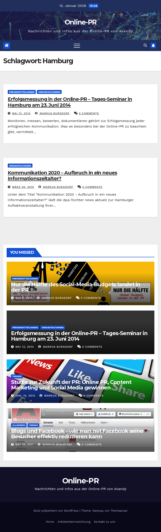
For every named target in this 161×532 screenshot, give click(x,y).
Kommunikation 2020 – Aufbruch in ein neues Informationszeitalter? (62, 175)
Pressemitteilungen (21, 92)
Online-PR (81, 22)
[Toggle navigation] (77, 45)
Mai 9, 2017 (24, 297)
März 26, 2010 (23, 187)
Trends (16, 376)
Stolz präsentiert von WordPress (56, 510)
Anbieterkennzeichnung (74, 521)
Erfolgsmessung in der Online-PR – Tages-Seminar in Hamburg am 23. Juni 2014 (70, 102)
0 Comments (89, 113)
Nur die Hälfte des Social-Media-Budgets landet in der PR (75, 287)
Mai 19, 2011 (24, 444)
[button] (145, 45)
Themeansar (119, 510)
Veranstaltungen (49, 92)
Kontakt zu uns (104, 521)
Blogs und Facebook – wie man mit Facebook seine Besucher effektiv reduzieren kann (77, 434)
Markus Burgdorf (52, 113)
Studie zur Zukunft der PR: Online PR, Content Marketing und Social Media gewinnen (71, 385)
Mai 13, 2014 (21, 113)
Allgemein (18, 425)
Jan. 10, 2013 (25, 395)
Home (50, 521)
